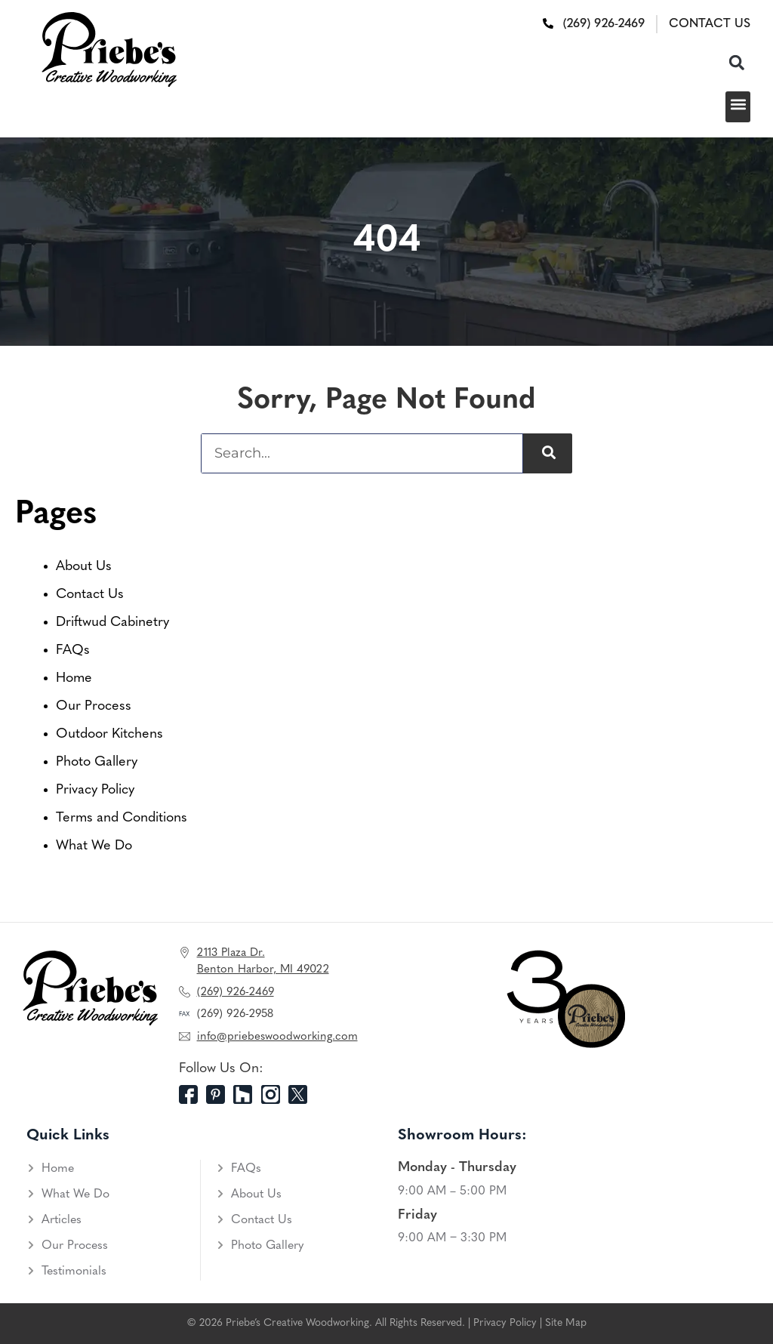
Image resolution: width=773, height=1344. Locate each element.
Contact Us (90, 594)
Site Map (566, 1323)
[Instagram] (274, 1094)
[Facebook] (192, 1094)
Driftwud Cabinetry (112, 622)
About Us (84, 566)
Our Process (93, 706)
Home (74, 678)
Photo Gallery (96, 762)
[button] (736, 62)
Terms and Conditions (121, 818)
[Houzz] (246, 1094)
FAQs (73, 650)
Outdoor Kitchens (109, 734)
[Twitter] (302, 1094)
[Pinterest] (219, 1094)
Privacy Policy (95, 790)
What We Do (94, 846)
